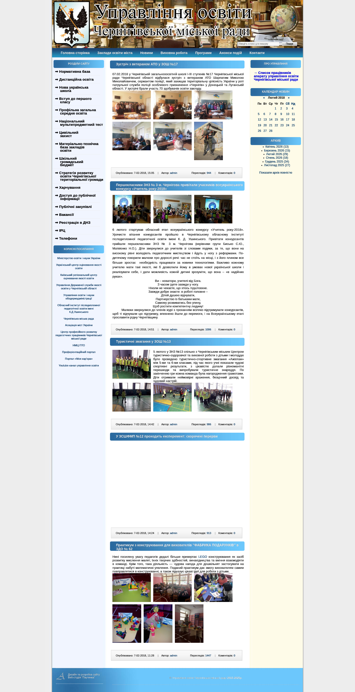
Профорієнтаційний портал (78, 352)
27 (265, 131)
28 (270, 131)
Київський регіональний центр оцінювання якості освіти (79, 276)
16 (281, 119)
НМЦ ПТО (79, 345)
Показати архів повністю (275, 172)
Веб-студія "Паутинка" (81, 677)
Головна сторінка (75, 53)
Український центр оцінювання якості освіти (79, 266)
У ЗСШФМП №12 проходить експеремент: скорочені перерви (167, 436)
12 (259, 119)
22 (276, 125)
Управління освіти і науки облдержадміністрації (78, 297)
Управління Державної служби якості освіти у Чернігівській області (78, 287)
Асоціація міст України (78, 325)
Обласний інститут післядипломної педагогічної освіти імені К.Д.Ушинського (78, 308)
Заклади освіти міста (114, 53)
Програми (203, 53)
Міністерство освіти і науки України (78, 258)
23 (281, 125)
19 (259, 125)
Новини (146, 53)
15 (276, 119)
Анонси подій (230, 53)
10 (287, 114)
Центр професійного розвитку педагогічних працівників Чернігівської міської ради (78, 335)
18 (293, 119)
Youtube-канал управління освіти (79, 365)
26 (259, 131)
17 (287, 119)
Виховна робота (174, 53)
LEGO (202, 556)
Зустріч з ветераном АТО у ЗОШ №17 (147, 64)
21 (270, 125)
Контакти (257, 53)
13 (265, 119)
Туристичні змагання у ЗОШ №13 (143, 341)
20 (265, 125)
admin (173, 172)
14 (270, 119)
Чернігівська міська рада (79, 318)
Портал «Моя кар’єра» (79, 358)
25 (293, 125)
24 (287, 125)
